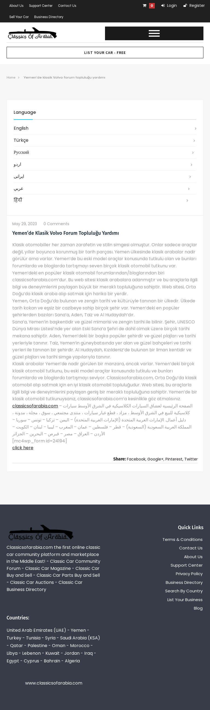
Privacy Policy (189, 573)
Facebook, (136, 459)
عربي (19, 188)
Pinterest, (174, 459)
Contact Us (67, 6)
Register (194, 5)
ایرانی (19, 176)
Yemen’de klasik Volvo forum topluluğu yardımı (64, 77)
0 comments (56, 224)
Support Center (40, 6)
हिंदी (18, 200)
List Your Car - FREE (105, 52)
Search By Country (184, 591)
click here (22, 448)
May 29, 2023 (24, 224)
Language (25, 112)
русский (21, 152)
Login (169, 5)
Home (11, 77)
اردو (17, 164)
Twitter (191, 459)
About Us (16, 6)
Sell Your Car (19, 17)
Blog (198, 608)
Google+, (155, 459)
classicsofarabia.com (35, 406)
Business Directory (48, 17)
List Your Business (185, 599)
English (21, 128)
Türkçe (21, 140)
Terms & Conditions (182, 539)
